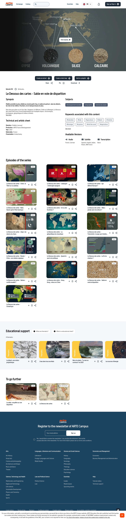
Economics (96, 456)
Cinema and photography (13, 461)
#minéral (109, 120)
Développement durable (74, 105)
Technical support (98, 484)
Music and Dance (11, 467)
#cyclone (80, 124)
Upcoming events (69, 487)
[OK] (122, 515)
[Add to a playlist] (83, 78)
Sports (8, 498)
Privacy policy (69, 510)
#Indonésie (70, 120)
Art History (9, 456)
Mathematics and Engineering (14, 481)
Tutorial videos (97, 481)
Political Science (39, 481)
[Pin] (62, 83)
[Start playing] (65, 40)
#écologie (70, 124)
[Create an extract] (43, 78)
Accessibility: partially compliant (86, 510)
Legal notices (10, 510)
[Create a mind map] (63, 78)
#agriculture (89, 120)
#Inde (79, 120)
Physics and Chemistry (12, 492)
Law (36, 484)
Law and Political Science (42, 477)
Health (8, 495)
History (66, 456)
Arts (7, 451)
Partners (31, 510)
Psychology (67, 472)
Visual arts (9, 458)
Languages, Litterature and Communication (48, 451)
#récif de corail (91, 124)
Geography (67, 458)
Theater (8, 469)
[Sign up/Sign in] (113, 4)
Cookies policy (57, 510)
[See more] (8, 115)
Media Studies (39, 461)
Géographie (88, 105)
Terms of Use (21, 510)
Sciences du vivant (101, 105)
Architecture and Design (13, 464)
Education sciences (69, 469)
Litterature (38, 456)
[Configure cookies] (43, 510)
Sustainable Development (13, 489)
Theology (66, 467)
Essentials (67, 477)
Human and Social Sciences (72, 451)
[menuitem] (9, 4)
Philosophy (67, 464)
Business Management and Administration (105, 458)
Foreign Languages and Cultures (44, 458)
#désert (99, 120)
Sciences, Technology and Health (15, 477)
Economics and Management (101, 451)
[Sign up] (73, 433)
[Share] (49, 83)
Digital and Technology (12, 484)
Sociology (67, 461)
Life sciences (9, 487)
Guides (66, 481)
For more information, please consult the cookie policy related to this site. (88, 517)
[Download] (75, 83)
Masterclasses (68, 484)
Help (94, 477)
